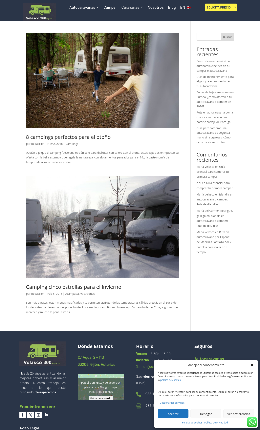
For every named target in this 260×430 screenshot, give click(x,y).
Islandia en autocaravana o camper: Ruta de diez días (215, 199)
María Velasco (205, 167)
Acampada (72, 294)
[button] (252, 365)
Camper (110, 8)
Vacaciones (87, 294)
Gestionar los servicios (172, 402)
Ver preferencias (238, 414)
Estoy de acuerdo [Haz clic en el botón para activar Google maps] (100, 398)
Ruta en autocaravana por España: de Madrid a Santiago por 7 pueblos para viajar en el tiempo (214, 242)
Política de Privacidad (216, 422)
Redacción (38, 144)
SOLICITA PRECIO (219, 7)
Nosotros (156, 8)
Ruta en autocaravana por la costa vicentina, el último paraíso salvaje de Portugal (215, 117)
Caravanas (130, 8)
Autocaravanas (82, 8)
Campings (72, 144)
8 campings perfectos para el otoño (68, 136)
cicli (199, 183)
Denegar (206, 414)
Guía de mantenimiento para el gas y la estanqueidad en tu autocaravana (215, 81)
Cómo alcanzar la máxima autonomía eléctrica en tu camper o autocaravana (213, 65)
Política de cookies (192, 422)
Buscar (227, 37)
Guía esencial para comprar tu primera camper (213, 171)
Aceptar (173, 414)
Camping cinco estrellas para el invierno (73, 286)
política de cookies (170, 380)
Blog (172, 8)
